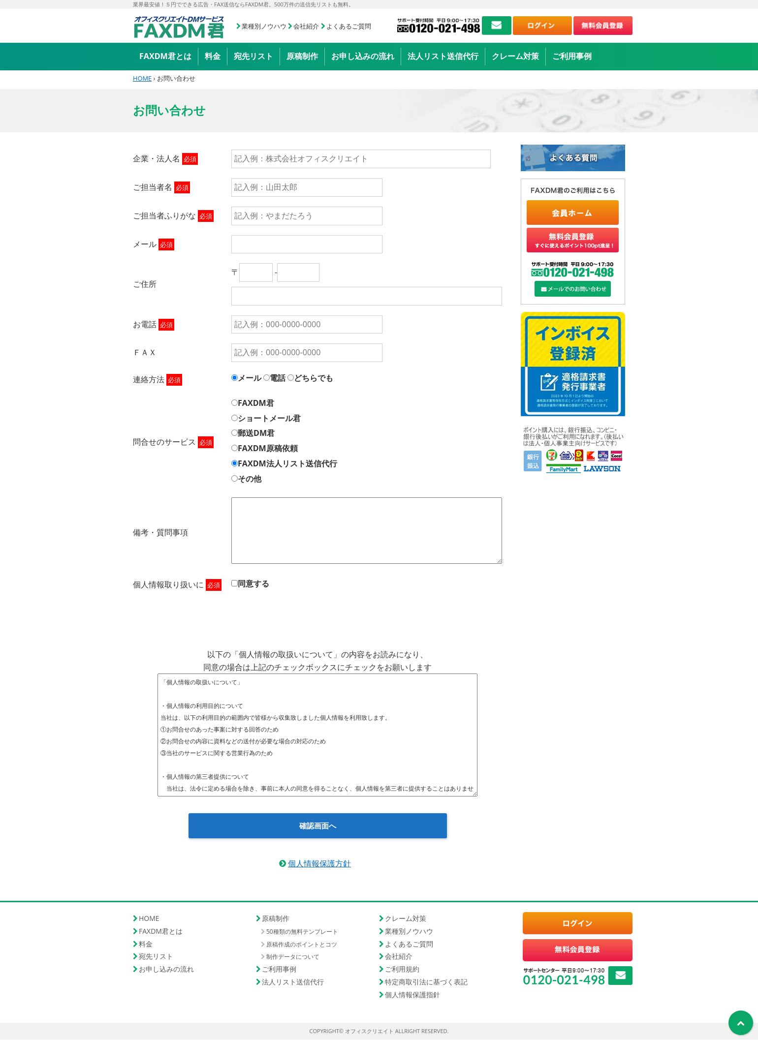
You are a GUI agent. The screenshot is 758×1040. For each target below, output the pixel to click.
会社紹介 (306, 26)
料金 (213, 56)
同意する (253, 583)
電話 (277, 377)
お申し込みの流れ (362, 56)
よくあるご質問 (348, 26)
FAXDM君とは (165, 56)
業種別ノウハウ (264, 26)
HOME (142, 78)
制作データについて (292, 957)
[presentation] (317, 616)
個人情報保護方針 (319, 863)
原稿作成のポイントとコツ (301, 945)
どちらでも (313, 377)
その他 (249, 478)
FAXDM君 (256, 403)
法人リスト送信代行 (443, 56)
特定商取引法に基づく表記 (426, 982)
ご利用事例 (572, 56)
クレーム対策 (515, 56)
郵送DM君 (256, 433)
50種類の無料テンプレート (302, 932)
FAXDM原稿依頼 (268, 448)
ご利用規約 (402, 969)
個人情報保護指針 (412, 994)
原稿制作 (302, 56)
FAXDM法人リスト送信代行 (287, 463)
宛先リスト (253, 56)
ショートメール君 (269, 418)
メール (249, 377)
